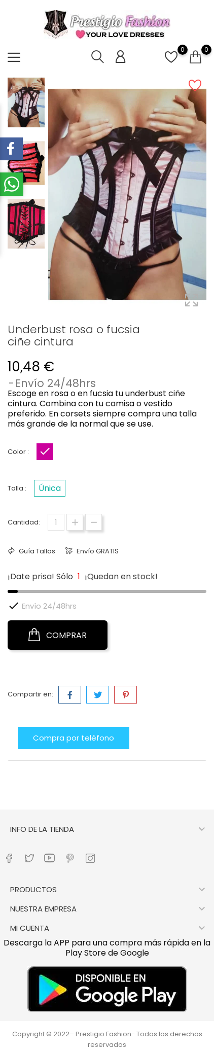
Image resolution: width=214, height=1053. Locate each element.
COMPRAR (57, 635)
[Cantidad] (56, 522)
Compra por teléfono (73, 737)
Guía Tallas (36, 551)
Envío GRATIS (97, 551)
